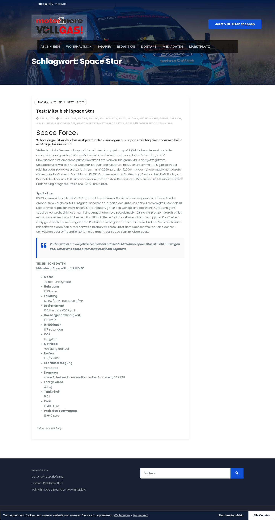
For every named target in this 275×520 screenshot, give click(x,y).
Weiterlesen (122, 515)
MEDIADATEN (167, 46)
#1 (62, 118)
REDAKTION (120, 46)
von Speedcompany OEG (153, 123)
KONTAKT (143, 46)
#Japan (133, 118)
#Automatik (108, 118)
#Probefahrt (95, 123)
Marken (43, 102)
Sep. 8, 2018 (47, 118)
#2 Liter (70, 118)
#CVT (123, 118)
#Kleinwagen (149, 118)
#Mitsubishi (44, 123)
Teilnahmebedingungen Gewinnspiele (59, 489)
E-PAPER (98, 46)
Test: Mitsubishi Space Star (65, 111)
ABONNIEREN (44, 46)
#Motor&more (64, 123)
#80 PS (82, 118)
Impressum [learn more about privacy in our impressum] (140, 515)
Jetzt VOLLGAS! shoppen (235, 24)
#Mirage (175, 118)
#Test (129, 123)
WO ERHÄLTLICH (73, 46)
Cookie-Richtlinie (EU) (47, 483)
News (71, 102)
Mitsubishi (58, 102)
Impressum (40, 470)
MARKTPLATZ (193, 46)
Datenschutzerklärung (48, 476)
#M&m (163, 118)
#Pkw (81, 123)
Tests (81, 102)
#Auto (93, 118)
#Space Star (115, 123)
